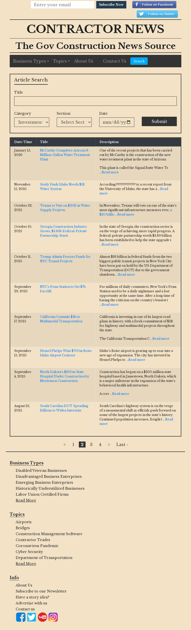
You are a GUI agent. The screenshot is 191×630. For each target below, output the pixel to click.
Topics (60, 61)
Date (103, 113)
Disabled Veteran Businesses (41, 470)
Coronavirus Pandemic (37, 546)
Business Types (29, 61)
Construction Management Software (49, 534)
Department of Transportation (44, 558)
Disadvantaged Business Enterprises (49, 476)
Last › (122, 444)
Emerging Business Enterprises (44, 482)
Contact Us (114, 61)
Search (139, 61)
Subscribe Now (111, 4)
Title (18, 92)
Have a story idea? (32, 597)
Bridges (23, 528)
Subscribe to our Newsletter (41, 591)
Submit (159, 121)
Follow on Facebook (157, 4)
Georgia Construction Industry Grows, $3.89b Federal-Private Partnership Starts (63, 231)
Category (22, 113)
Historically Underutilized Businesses (50, 488)
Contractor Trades (33, 540)
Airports (24, 522)
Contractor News (95, 29)
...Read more (109, 172)
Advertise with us (31, 603)
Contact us (25, 609)
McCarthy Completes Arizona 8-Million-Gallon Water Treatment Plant (65, 154)
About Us (83, 61)
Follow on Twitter (161, 14)
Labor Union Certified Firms (42, 494)
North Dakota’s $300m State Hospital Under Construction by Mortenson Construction (64, 376)
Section (63, 113)
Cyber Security (29, 552)
